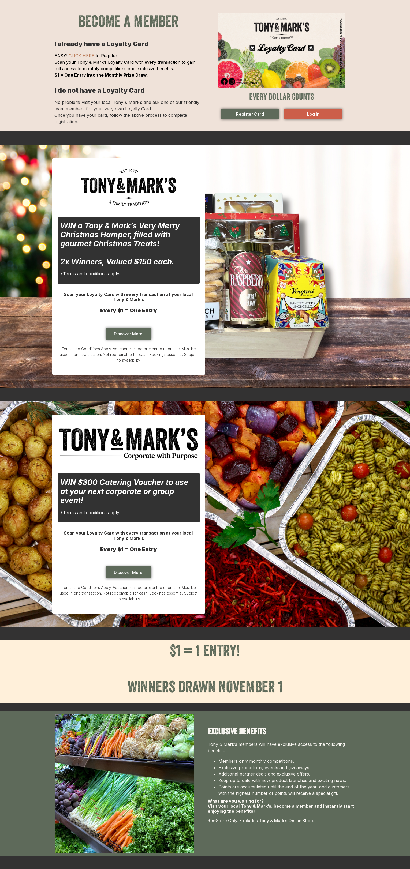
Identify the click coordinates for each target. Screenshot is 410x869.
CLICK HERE (81, 55)
